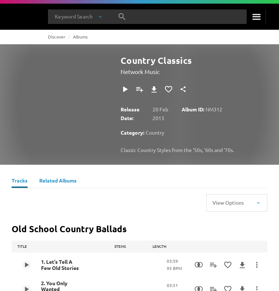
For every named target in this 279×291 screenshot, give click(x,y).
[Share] (183, 89)
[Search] (256, 17)
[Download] (154, 89)
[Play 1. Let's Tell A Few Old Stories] (26, 265)
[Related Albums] (58, 181)
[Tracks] (20, 181)
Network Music (140, 71)
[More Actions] (256, 265)
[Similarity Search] (198, 265)
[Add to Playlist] (139, 89)
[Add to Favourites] (168, 89)
